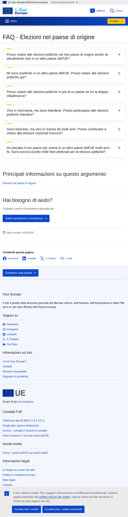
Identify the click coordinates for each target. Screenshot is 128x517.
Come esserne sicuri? (64, 2)
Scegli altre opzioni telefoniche (21, 425)
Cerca (116, 10)
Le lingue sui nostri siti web (18, 470)
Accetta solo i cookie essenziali (63, 509)
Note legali (9, 480)
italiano (97, 11)
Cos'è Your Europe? (14, 361)
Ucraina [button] (116, 21)
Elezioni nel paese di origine (19, 183)
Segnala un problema (15, 376)
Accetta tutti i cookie (26, 509)
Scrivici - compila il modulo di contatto (25, 430)
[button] (64, 56)
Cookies (7, 485)
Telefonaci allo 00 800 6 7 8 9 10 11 (24, 420)
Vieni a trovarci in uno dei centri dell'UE (26, 435)
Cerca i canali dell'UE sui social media (25, 452)
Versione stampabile (15, 371)
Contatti (7, 366)
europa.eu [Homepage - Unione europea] (28, 401)
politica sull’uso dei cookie (54, 497)
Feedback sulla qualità (20, 273)
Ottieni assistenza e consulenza (26, 218)
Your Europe (12, 294)
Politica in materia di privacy (19, 475)
